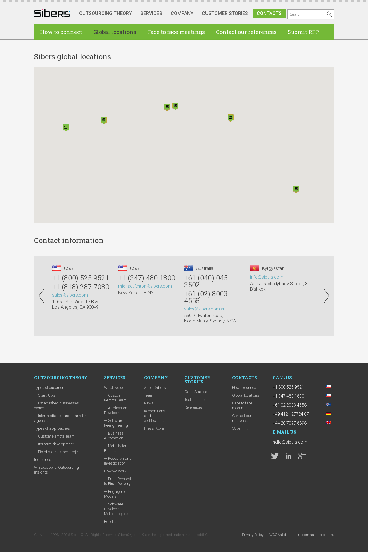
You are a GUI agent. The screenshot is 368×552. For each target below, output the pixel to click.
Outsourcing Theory (105, 13)
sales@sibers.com (70, 295)
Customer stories (225, 13)
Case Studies (195, 391)
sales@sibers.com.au (205, 308)
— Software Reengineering (116, 423)
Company (182, 13)
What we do (114, 387)
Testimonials (195, 399)
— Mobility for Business (115, 448)
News (149, 403)
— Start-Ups (44, 395)
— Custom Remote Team (54, 436)
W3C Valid (277, 535)
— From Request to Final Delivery (117, 481)
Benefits (111, 521)
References (193, 407)
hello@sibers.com (290, 442)
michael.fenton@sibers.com (145, 286)
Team (148, 395)
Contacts (269, 13)
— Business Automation (114, 435)
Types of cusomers (50, 387)
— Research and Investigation (118, 460)
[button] (66, 128)
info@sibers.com (266, 277)
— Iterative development (54, 444)
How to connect (61, 31)
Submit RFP (303, 31)
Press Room (154, 428)
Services (151, 13)
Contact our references (246, 31)
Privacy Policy (253, 535)
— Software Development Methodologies (116, 509)
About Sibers (155, 387)
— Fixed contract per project (57, 452)
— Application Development (115, 410)
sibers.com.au (303, 535)
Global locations (114, 31)
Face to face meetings (176, 31)
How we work (115, 471)
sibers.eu (327, 535)
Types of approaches (52, 428)
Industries (42, 459)
